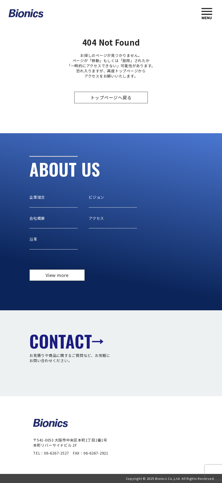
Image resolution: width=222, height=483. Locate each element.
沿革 (33, 239)
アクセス (97, 218)
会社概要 (37, 218)
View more (57, 275)
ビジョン (97, 197)
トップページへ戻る (111, 97)
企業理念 (37, 197)
